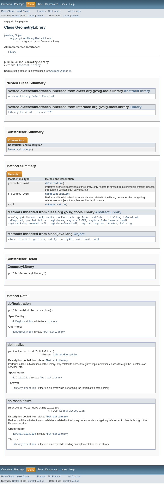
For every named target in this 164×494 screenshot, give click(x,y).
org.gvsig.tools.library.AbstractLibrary (30, 38)
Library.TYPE (43, 114)
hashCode (96, 221)
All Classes (74, 11)
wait (79, 244)
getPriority (46, 221)
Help (72, 4)
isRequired (130, 221)
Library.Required (20, 114)
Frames (41, 11)
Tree (40, 4)
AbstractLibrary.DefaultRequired (31, 98)
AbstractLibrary (29, 66)
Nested (15, 15)
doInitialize (54, 186)
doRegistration (55, 208)
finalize (24, 244)
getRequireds (65, 221)
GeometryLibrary (19, 152)
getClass (39, 244)
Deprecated (51, 4)
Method (40, 15)
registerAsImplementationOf (108, 224)
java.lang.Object (13, 35)
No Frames (54, 11)
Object (79, 239)
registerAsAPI (76, 224)
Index (64, 4)
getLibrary (27, 221)
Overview (6, 4)
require (85, 228)
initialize (112, 221)
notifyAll (66, 244)
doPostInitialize (57, 197)
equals (12, 221)
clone (12, 244)
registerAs (56, 224)
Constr (31, 15)
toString (126, 228)
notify (52, 244)
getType (82, 221)
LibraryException (65, 362)
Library (12, 52)
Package (19, 4)
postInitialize (36, 224)
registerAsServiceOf (63, 228)
